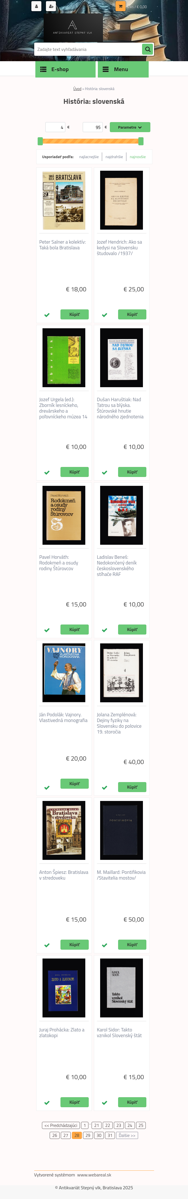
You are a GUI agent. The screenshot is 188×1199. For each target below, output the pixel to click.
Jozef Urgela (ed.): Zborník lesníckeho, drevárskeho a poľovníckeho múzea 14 (63, 408)
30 (99, 1135)
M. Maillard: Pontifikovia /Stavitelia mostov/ (121, 875)
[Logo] (73, 27)
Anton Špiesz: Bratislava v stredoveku (63, 875)
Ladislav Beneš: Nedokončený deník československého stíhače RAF (117, 565)
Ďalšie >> (127, 1135)
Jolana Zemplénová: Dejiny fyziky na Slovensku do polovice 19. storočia (119, 723)
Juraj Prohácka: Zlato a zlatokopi (61, 1032)
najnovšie (138, 157)
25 (141, 1125)
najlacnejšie (89, 157)
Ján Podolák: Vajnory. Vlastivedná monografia (63, 717)
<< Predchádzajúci (61, 1125)
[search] (147, 49)
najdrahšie (114, 157)
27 (65, 1135)
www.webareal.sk (94, 1174)
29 (88, 1135)
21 (96, 1125)
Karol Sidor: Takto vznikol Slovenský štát (119, 1032)
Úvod (77, 89)
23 (118, 1125)
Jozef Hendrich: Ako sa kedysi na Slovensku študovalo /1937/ (119, 247)
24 (130, 1125)
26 (54, 1135)
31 (110, 1135)
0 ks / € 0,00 (137, 7)
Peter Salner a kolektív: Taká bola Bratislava (62, 244)
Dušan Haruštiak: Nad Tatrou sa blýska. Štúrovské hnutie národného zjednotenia (120, 408)
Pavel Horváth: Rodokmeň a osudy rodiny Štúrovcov (58, 562)
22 (107, 1125)
